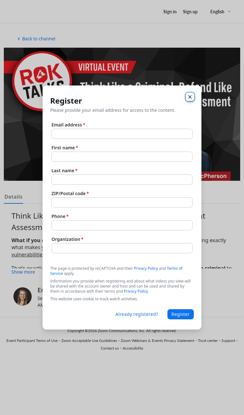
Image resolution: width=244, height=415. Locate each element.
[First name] (122, 157)
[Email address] (122, 134)
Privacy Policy (146, 268)
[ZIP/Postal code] (122, 202)
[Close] (190, 97)
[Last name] (122, 179)
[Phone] (122, 225)
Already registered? (136, 314)
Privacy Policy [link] (136, 291)
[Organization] (122, 248)
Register (181, 314)
